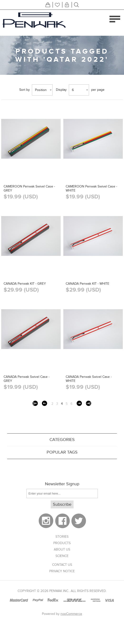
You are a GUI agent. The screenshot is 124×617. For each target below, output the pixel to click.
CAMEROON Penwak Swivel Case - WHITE (91, 188)
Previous (44, 403)
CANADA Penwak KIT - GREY (25, 284)
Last (88, 403)
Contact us (62, 565)
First (35, 403)
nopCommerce (71, 614)
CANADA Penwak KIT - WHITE (87, 284)
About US (62, 549)
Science (62, 556)
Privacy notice (62, 571)
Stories (62, 537)
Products (62, 543)
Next (79, 403)
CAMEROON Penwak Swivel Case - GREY (29, 188)
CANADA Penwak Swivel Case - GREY (27, 379)
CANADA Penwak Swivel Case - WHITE (89, 379)
